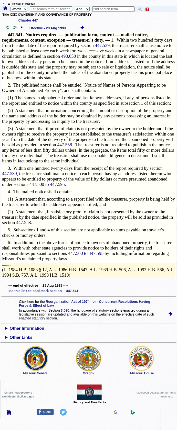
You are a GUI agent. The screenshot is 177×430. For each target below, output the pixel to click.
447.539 (102, 45)
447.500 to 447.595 (47, 184)
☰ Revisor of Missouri (20, 3)
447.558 (64, 144)
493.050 (68, 56)
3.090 (65, 310)
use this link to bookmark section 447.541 (43, 291)
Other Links (21, 337)
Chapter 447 (28, 20)
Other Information (27, 328)
